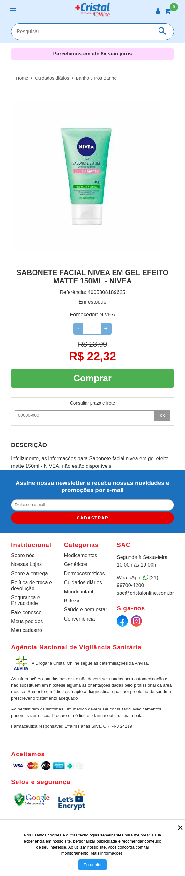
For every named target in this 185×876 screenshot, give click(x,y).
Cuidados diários (83, 582)
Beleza (72, 600)
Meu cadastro (26, 630)
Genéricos (75, 564)
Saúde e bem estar (85, 609)
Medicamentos (80, 555)
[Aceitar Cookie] (92, 864)
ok (162, 415)
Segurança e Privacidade (25, 600)
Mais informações (106, 853)
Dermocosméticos (84, 573)
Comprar (92, 378)
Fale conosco (26, 612)
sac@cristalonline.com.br (145, 593)
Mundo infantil (80, 591)
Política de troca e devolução (31, 585)
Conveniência (79, 619)
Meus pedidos (27, 621)
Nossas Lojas (26, 564)
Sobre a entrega (29, 573)
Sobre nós (22, 555)
